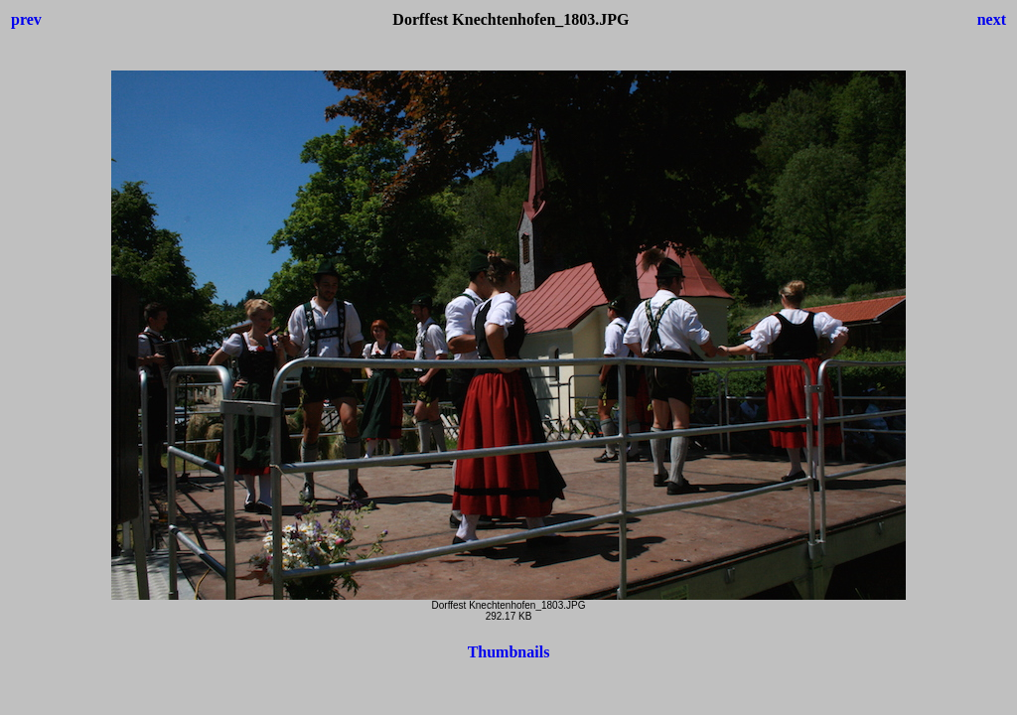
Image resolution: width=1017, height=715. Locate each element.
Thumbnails (509, 652)
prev (26, 19)
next (991, 19)
